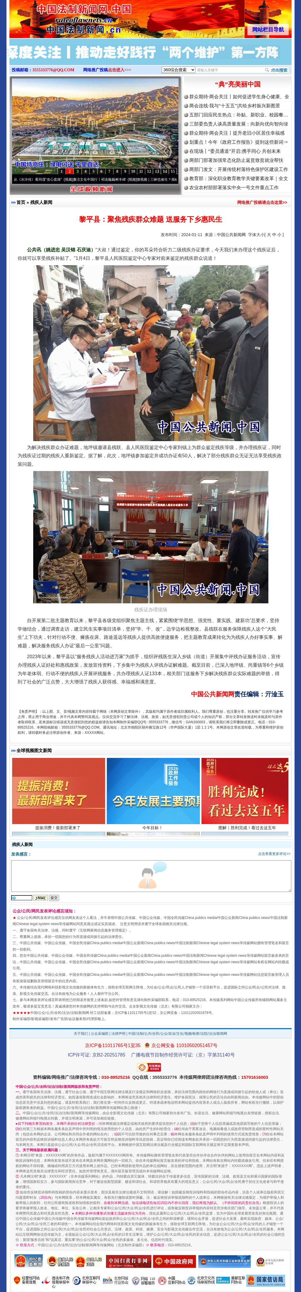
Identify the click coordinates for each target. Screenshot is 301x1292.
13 (157, 171)
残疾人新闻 (41, 202)
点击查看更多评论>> (274, 854)
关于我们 (81, 1034)
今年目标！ (153, 828)
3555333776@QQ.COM (53, 70)
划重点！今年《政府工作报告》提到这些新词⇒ (238, 142)
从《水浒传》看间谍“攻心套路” (40, 179)
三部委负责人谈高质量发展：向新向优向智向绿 (238, 123)
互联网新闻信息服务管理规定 (103, 930)
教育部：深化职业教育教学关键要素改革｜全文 (238, 178)
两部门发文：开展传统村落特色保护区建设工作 (238, 169)
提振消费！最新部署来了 (58, 828)
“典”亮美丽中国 (237, 84)
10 (133, 171)
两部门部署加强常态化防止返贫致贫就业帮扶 (236, 160)
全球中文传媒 (57, 17)
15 (173, 171)
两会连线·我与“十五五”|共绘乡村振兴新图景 (234, 105)
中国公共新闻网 (231, 234)
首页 (20, 202)
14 (165, 171)
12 (149, 171)
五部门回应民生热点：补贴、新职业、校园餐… (238, 114)
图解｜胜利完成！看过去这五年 (248, 828)
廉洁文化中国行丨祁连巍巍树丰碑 (101, 179)
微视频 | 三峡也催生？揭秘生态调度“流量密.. (173, 179)
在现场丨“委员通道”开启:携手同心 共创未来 (235, 151)
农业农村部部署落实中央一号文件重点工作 (234, 187)
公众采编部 (99, 1034)
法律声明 (118, 1034)
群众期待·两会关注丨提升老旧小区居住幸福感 (237, 133)
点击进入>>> (119, 70)
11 (141, 171)
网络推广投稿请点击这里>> (262, 202)
